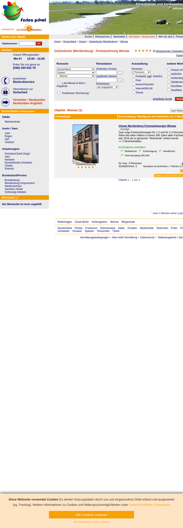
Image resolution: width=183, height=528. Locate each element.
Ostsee (9, 165)
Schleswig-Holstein (15, 192)
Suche (88, 36)
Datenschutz (147, 237)
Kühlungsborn (99, 221)
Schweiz (77, 231)
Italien (121, 228)
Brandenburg (12, 180)
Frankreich (91, 228)
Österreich (162, 228)
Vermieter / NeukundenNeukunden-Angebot (29, 101)
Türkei (115, 231)
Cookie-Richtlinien (141, 504)
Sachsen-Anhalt (14, 189)
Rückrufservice (23, 82)
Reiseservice (102, 36)
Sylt (7, 139)
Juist (7, 133)
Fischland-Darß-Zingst (17, 153)
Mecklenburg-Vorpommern (20, 183)
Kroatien (132, 228)
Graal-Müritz (82, 221)
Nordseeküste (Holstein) (18, 162)
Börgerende (128, 221)
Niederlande (147, 228)
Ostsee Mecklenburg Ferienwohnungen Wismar (147, 125)
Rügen (8, 136)
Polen (174, 228)
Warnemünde (12, 121)
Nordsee (9, 159)
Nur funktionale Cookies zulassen (91, 522)
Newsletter (119, 36)
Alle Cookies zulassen (92, 514)
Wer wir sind (165, 36)
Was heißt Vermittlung (124, 237)
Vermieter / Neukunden (142, 36)
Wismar (114, 221)
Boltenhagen (65, 221)
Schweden (64, 231)
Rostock (9, 168)
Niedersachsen (13, 186)
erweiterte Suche (162, 98)
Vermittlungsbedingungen (94, 237)
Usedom (9, 142)
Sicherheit (20, 92)
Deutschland (65, 228)
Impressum (162, 504)
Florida (79, 228)
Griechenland (107, 228)
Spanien (89, 231)
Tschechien (103, 231)
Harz (7, 156)
